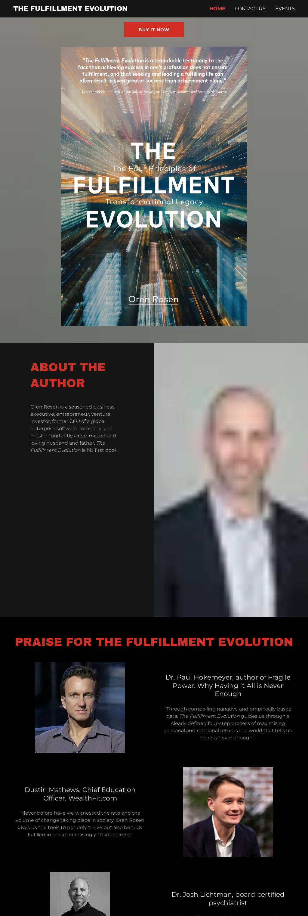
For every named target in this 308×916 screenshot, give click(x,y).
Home (217, 8)
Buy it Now (154, 29)
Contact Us (250, 8)
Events (285, 8)
